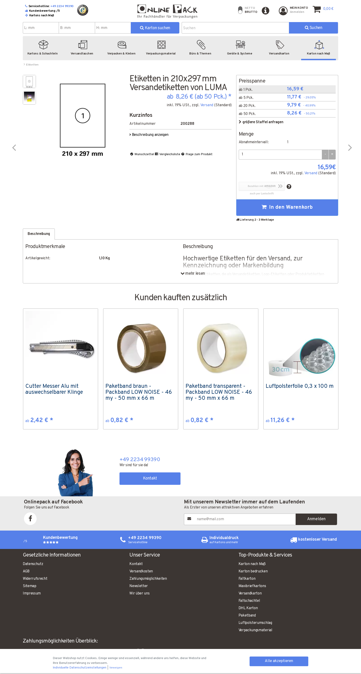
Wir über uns (139, 593)
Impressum (32, 593)
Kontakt (150, 478)
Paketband (247, 615)
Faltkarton (247, 579)
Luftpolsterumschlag (255, 623)
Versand (206, 105)
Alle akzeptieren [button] (279, 661)
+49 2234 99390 (62, 6)
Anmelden (316, 519)
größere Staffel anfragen (261, 122)
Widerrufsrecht (35, 579)
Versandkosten (141, 571)
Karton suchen (155, 28)
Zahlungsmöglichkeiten (148, 579)
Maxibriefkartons (252, 586)
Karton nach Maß (252, 564)
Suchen (313, 28)
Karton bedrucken (253, 571)
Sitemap (29, 586)
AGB (26, 571)
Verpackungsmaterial (255, 630)
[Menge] (280, 155)
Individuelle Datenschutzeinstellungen (80, 668)
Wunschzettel (142, 154)
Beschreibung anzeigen (149, 135)
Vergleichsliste (167, 154)
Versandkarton (250, 593)
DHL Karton (248, 608)
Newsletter (138, 586)
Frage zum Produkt (197, 154)
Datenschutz (33, 564)
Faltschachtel (249, 601)
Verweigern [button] (115, 667)
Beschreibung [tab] (39, 234)
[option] (60, 369)
